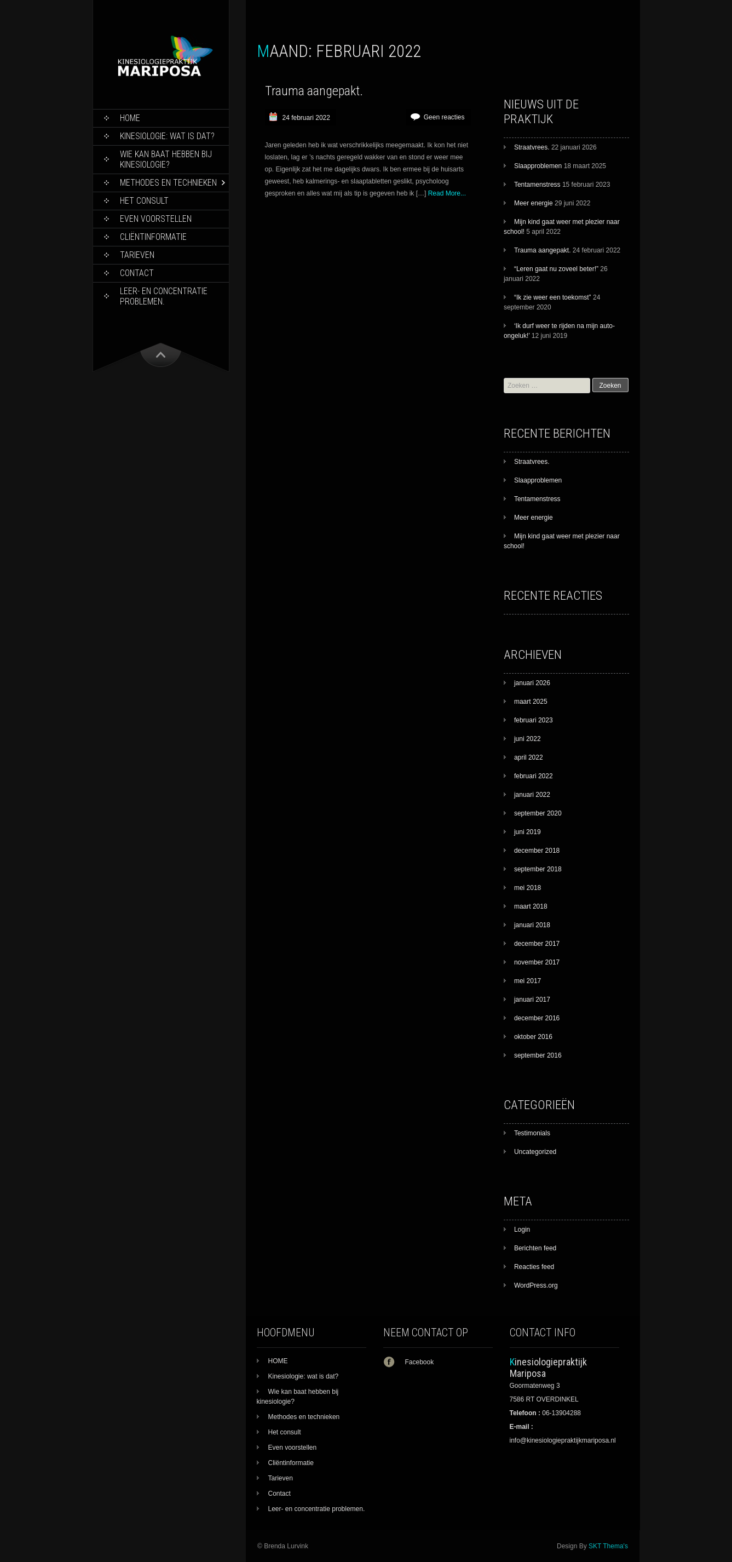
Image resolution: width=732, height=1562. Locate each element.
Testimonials (532, 1133)
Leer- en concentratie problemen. (164, 296)
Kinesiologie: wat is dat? (167, 136)
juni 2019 (527, 832)
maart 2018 (530, 906)
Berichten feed (535, 1248)
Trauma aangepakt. (314, 91)
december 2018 (537, 850)
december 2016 (537, 1018)
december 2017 (537, 943)
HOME (130, 118)
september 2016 (538, 1055)
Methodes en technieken (168, 182)
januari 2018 (532, 925)
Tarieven (137, 255)
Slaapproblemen (538, 166)
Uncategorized (535, 1152)
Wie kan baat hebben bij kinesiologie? (166, 159)
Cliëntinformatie (153, 237)
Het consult (144, 201)
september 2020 (538, 813)
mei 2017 (527, 981)
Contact (137, 273)
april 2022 (528, 757)
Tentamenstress (537, 184)
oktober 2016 (533, 1037)
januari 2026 (532, 683)
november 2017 (537, 962)
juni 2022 (527, 739)
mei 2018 (527, 888)
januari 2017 (532, 999)
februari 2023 (533, 720)
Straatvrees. (532, 147)
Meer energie (533, 203)
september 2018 (538, 869)
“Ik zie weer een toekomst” (552, 297)
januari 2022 (532, 795)
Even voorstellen (156, 219)
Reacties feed (534, 1267)
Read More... (447, 193)
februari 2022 (533, 776)
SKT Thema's (608, 1546)
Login (522, 1229)
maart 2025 (530, 701)
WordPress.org (536, 1285)
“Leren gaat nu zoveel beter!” (556, 269)
